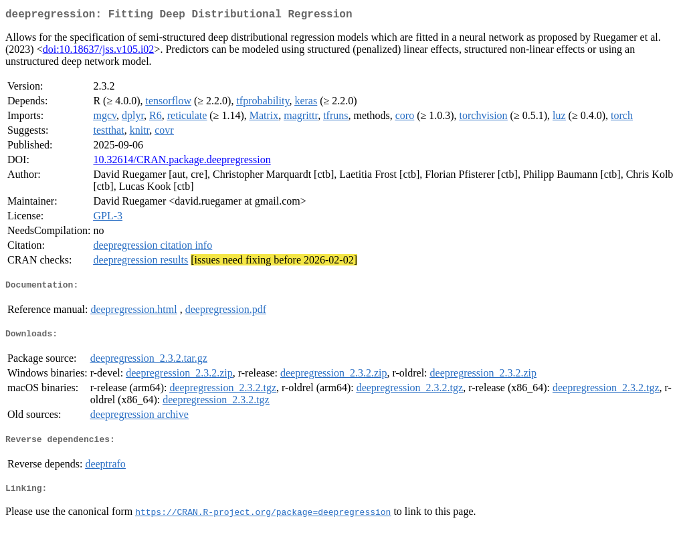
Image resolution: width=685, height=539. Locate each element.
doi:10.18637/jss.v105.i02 (99, 52)
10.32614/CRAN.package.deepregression (181, 162)
